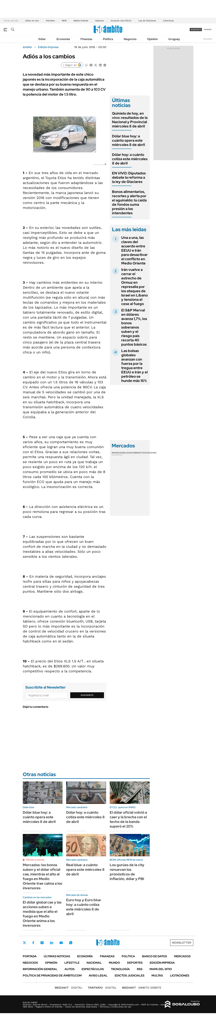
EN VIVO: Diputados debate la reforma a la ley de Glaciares (129, 177)
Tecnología (120, 969)
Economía (63, 39)
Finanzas (86, 39)
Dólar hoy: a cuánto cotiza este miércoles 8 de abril (130, 159)
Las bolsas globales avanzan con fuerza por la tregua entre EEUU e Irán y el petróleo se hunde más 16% (134, 365)
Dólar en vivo (32, 20)
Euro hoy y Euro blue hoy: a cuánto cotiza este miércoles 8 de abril (83, 907)
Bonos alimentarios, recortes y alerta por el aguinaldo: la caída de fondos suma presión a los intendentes (129, 202)
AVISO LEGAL (98, 975)
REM (64, 20)
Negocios (130, 39)
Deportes (135, 963)
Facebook (33, 942)
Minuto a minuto (35, 859)
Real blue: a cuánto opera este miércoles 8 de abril (85, 869)
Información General (40, 969)
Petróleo (50, 20)
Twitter (24, 942)
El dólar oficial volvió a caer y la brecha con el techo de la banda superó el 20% (128, 819)
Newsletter (207, 39)
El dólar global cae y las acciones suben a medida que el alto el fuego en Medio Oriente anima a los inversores (42, 914)
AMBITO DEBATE (141, 987)
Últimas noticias (57, 956)
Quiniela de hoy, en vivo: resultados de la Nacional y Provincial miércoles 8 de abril (130, 119)
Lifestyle (71, 963)
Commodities (138, 452)
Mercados (182, 956)
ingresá (208, 29)
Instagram (42, 942)
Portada (30, 956)
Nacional (94, 963)
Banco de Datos (154, 956)
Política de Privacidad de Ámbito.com (52, 975)
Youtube (61, 942)
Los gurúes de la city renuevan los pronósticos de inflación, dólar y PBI (127, 872)
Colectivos (168, 20)
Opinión (152, 39)
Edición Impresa (162, 963)
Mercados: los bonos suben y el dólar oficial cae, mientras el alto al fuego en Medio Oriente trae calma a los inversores (42, 876)
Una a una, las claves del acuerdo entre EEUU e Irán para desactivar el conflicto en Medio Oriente (134, 250)
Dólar (42, 39)
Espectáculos (93, 969)
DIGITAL (68, 987)
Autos (69, 969)
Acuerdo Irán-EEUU (121, 20)
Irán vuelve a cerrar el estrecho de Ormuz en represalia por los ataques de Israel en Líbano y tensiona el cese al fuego (134, 286)
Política (108, 39)
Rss (139, 969)
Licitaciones (179, 975)
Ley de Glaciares (147, 20)
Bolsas (126, 452)
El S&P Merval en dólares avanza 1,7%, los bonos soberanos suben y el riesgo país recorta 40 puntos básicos (134, 327)
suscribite (196, 29)
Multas (157, 975)
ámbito (27, 47)
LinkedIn (51, 942)
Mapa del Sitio (161, 969)
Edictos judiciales (129, 975)
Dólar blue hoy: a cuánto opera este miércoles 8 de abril (128, 140)
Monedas (117, 452)
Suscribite (87, 695)
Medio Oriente (81, 20)
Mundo (114, 963)
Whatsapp (70, 942)
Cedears (151, 452)
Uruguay (174, 39)
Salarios (99, 20)
